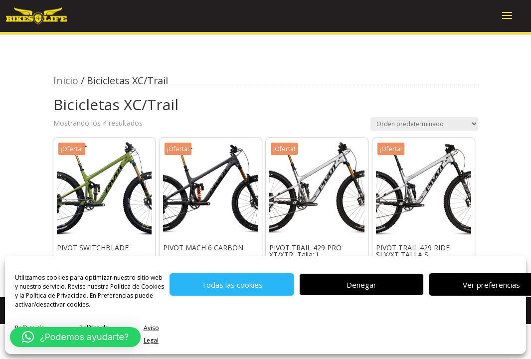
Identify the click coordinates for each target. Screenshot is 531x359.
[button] (75, 337)
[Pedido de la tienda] (424, 124)
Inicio (65, 80)
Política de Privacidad (56, 295)
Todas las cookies (232, 285)
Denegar (361, 285)
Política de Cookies (137, 286)
